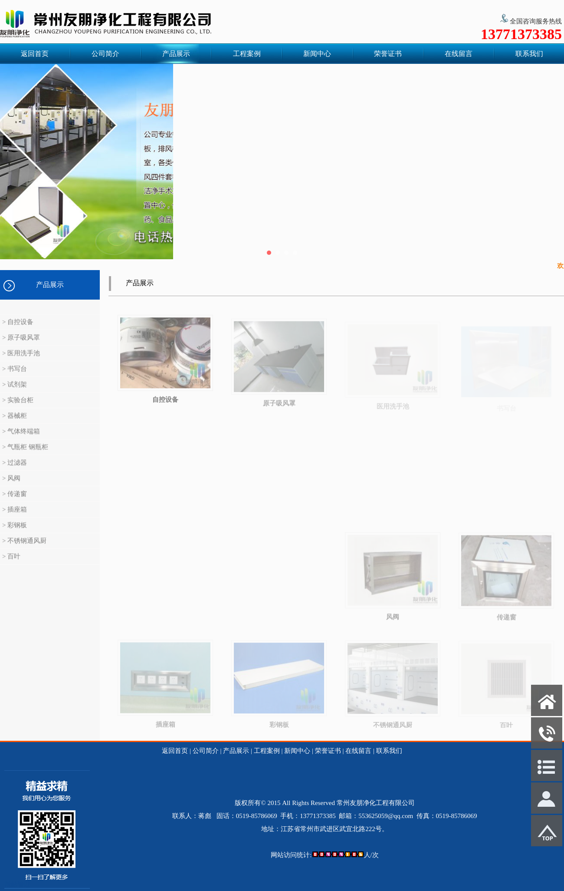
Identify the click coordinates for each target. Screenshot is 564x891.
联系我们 (529, 53)
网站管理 (17, 884)
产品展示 (176, 53)
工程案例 (247, 53)
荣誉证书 (388, 53)
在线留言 (458, 53)
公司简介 (105, 53)
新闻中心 (317, 53)
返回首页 (35, 53)
